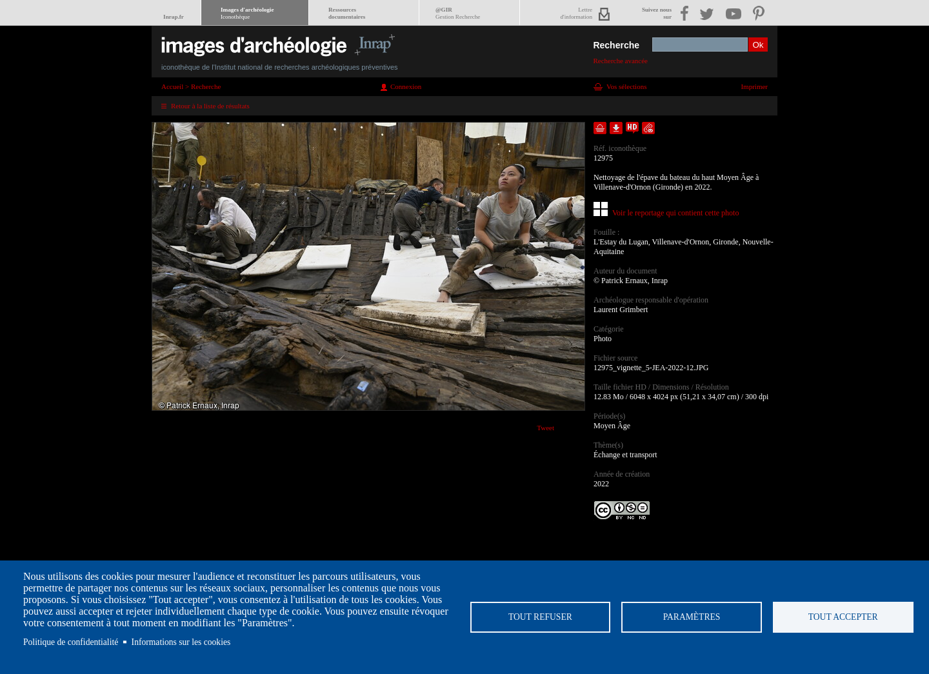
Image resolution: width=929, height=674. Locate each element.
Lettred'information (576, 13)
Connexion (405, 86)
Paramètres (692, 617)
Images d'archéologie (247, 13)
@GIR (457, 13)
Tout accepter (843, 617)
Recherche (616, 45)
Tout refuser (540, 617)
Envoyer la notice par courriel (648, 128)
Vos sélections (626, 86)
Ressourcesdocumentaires (346, 13)
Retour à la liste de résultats (210, 106)
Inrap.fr (173, 17)
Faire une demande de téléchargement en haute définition (632, 128)
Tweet (545, 427)
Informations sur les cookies (181, 642)
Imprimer (754, 86)
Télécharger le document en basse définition (616, 128)
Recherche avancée (620, 60)
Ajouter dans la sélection (600, 128)
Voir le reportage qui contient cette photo (675, 212)
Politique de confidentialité (70, 642)
